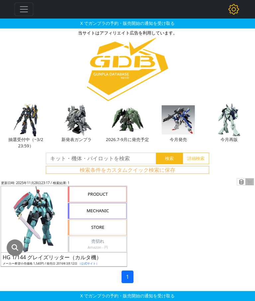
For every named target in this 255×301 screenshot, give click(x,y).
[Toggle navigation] (24, 9)
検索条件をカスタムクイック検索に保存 (127, 170)
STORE (98, 227)
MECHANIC (98, 211)
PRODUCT (98, 194)
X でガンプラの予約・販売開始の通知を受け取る (127, 23)
